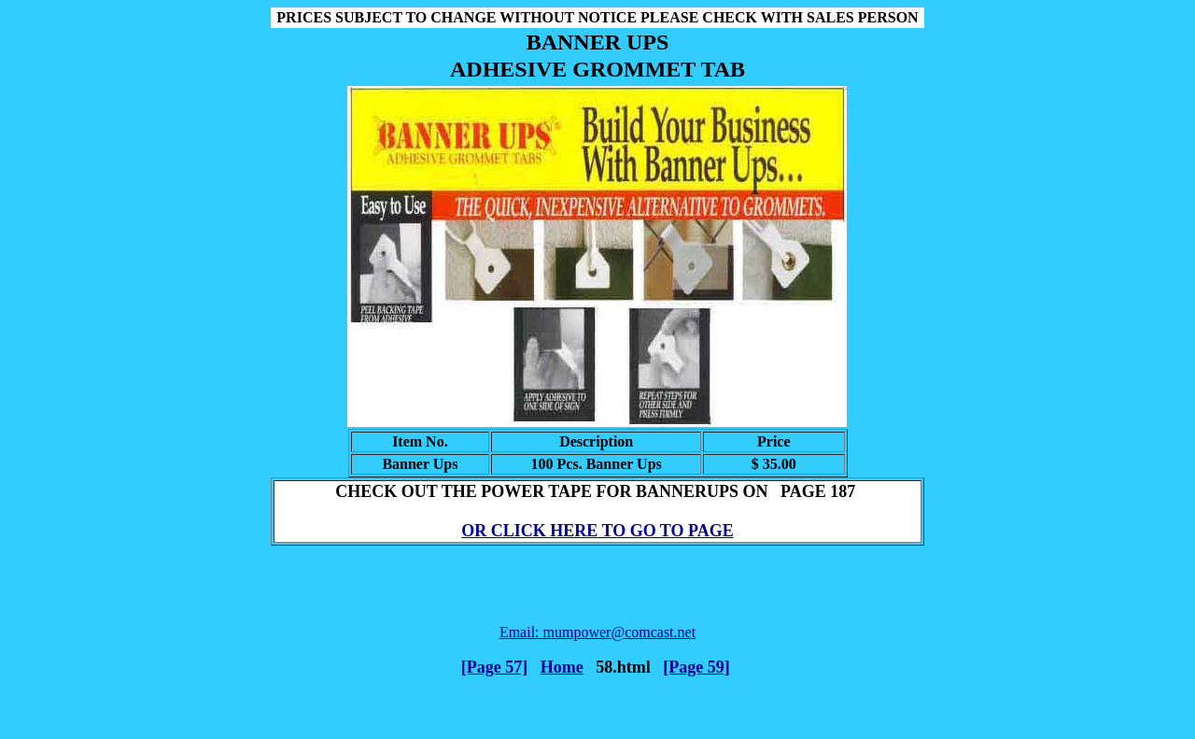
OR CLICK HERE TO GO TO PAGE (597, 530)
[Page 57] (494, 667)
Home (562, 667)
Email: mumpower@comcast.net (597, 632)
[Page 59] (696, 667)
